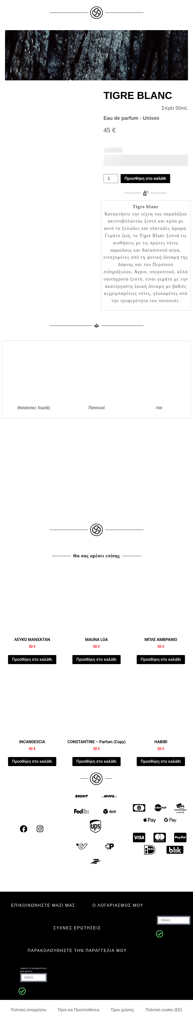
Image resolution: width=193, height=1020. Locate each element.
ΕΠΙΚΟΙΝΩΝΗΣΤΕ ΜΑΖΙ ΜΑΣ (43, 905)
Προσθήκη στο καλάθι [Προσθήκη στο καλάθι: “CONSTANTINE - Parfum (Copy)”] (96, 761)
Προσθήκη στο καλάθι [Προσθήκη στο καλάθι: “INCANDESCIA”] (32, 761)
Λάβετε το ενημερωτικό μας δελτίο (33, 970)
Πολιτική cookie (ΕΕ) (164, 1010)
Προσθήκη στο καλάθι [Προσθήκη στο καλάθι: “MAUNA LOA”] (96, 659)
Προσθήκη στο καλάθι (145, 178)
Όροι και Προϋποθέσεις (79, 1010)
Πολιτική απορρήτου (29, 1010)
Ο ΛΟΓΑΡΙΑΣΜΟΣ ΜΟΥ (117, 905)
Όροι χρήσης (122, 1010)
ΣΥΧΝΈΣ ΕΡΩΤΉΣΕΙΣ (77, 928)
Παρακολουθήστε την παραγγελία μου (77, 950)
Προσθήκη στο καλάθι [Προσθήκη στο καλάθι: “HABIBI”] (161, 761)
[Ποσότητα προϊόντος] (111, 178)
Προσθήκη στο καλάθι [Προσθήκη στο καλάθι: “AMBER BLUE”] (161, 659)
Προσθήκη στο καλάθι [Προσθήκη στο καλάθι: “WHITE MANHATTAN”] (32, 659)
